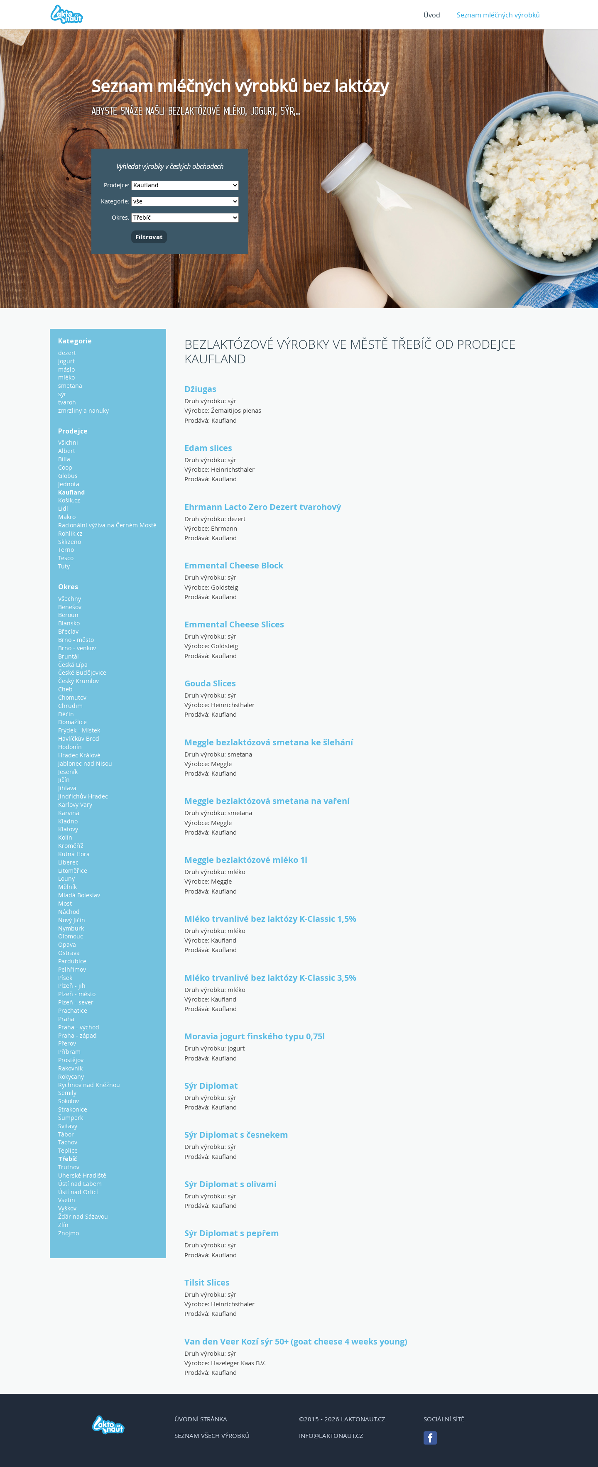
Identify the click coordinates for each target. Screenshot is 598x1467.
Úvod (432, 15)
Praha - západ (77, 1035)
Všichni (68, 442)
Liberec (68, 862)
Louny (66, 878)
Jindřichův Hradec (83, 796)
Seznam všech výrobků (212, 1435)
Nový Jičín (71, 920)
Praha (66, 1019)
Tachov (67, 1142)
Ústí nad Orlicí (78, 1192)
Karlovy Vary (75, 804)
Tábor (66, 1134)
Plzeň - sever (75, 1002)
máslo (66, 369)
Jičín (64, 780)
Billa (64, 459)
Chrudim (70, 706)
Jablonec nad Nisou (85, 763)
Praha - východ (78, 1027)
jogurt (236, 1048)
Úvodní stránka (200, 1419)
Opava (67, 944)
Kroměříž (70, 846)
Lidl (63, 508)
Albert (66, 451)
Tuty (64, 566)
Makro (67, 517)
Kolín (65, 837)
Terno (66, 549)
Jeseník (68, 772)
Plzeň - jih (72, 985)
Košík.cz (69, 500)
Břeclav (68, 631)
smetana (240, 754)
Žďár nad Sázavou (83, 1216)
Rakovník (70, 1068)
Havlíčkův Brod (78, 738)
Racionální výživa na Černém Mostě (107, 525)
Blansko (69, 623)
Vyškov (67, 1208)
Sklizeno (69, 542)
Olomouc (70, 936)
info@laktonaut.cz (331, 1435)
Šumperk (70, 1118)
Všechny (69, 598)
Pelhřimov (72, 969)
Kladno (68, 821)
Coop (65, 467)
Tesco (66, 558)
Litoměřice (72, 870)
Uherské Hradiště (82, 1175)
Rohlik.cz (70, 533)
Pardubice (72, 961)
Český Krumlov (78, 681)
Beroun (68, 615)
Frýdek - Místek (79, 730)
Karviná (68, 813)
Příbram (69, 1052)
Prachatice (72, 1010)
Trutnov (68, 1167)
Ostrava (69, 953)
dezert (236, 518)
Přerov (67, 1043)
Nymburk (71, 928)
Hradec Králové (79, 755)
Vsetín (66, 1200)
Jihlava (67, 788)
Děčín (66, 714)
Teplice (68, 1150)
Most (65, 903)
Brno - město (76, 640)
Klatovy (68, 829)
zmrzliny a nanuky (83, 410)
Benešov (69, 607)
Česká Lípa (73, 665)
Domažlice (72, 722)
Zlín (63, 1225)
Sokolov (68, 1101)
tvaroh (67, 402)
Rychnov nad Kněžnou (89, 1085)
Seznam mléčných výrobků (498, 15)
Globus (68, 476)
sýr (232, 401)
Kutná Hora (74, 854)
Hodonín (70, 747)
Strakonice (72, 1109)
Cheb (65, 689)
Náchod (69, 912)
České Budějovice (82, 672)
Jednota (68, 484)
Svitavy (67, 1126)
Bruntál (68, 656)
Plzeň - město (77, 994)
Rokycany (71, 1076)
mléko (236, 871)
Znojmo (68, 1233)
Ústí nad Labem (80, 1184)
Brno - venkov (77, 648)
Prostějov (70, 1060)
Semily (67, 1093)
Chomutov (72, 697)
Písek (65, 978)
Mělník (67, 887)
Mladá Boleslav (79, 895)
